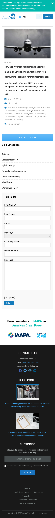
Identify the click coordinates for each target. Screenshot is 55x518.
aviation (38, 107)
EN (24, 17)
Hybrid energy (8, 165)
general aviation (20, 113)
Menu (48, 16)
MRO (35, 116)
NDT (40, 116)
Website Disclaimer (27, 503)
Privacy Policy (27, 496)
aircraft (11, 107)
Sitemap (27, 488)
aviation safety (24, 110)
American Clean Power (27, 325)
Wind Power (7, 182)
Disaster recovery (10, 159)
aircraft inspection (24, 107)
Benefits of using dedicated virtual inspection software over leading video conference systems (27, 405)
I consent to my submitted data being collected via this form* (27, 466)
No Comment (14, 124)
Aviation (7, 62)
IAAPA (37, 321)
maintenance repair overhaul (18, 116)
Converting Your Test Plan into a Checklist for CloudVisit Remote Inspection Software (27, 434)
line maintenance (37, 113)
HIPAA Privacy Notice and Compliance (27, 492)
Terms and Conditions (27, 500)
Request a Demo (27, 137)
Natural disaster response (14, 171)
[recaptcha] (9, 297)
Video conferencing (11, 176)
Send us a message (30, 362)
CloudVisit (13, 103)
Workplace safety (10, 188)
